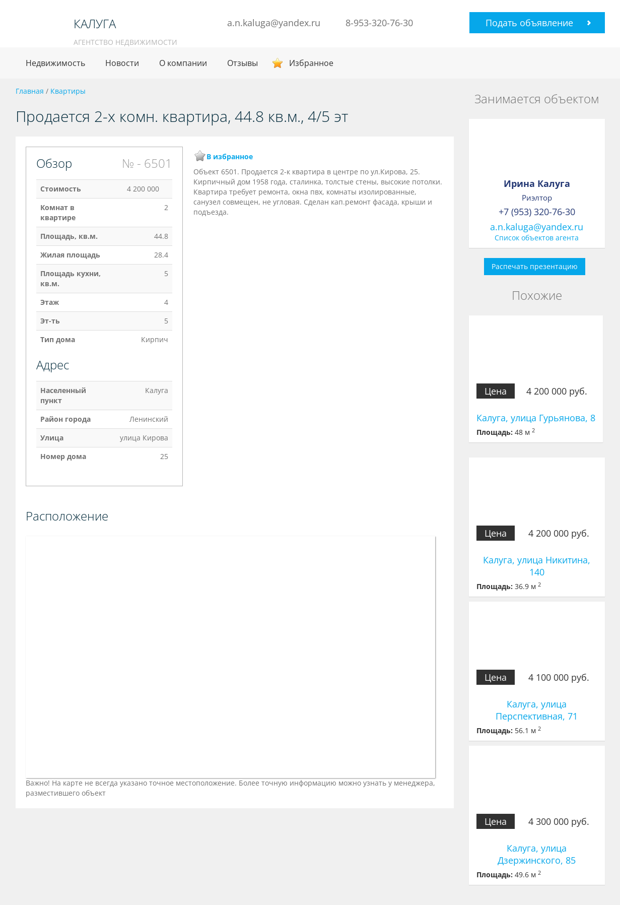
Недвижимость (55, 63)
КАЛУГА (95, 24)
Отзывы (242, 63)
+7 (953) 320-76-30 (537, 212)
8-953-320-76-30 (379, 23)
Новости (122, 63)
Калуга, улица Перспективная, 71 (537, 710)
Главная (30, 91)
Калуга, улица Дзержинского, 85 (537, 854)
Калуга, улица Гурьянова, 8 (535, 418)
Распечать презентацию (535, 266)
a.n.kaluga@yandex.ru (273, 23)
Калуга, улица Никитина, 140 (536, 566)
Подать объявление (529, 23)
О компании (183, 63)
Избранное (311, 63)
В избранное (229, 156)
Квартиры (68, 91)
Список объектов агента (537, 237)
